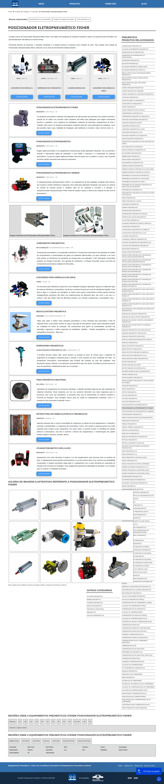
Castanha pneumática (130, 97)
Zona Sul (46, 741)
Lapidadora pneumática (131, 226)
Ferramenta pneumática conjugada (135, 178)
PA (90, 721)
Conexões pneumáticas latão (133, 129)
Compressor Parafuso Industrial (135, 637)
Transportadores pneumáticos (134, 515)
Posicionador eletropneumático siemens (138, 411)
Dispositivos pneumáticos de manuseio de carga (138, 142)
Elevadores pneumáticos (131, 153)
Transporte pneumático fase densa (136, 521)
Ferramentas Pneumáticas (132, 652)
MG (25, 721)
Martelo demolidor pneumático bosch (137, 339)
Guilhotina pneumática (131, 220)
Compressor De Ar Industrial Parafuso (137, 655)
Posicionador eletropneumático (134, 405)
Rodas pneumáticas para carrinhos (135, 464)
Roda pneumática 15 (129, 454)
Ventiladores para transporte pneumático (134, 536)
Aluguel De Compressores (132, 612)
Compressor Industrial (131, 658)
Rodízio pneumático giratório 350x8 (135, 473)
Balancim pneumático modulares (134, 67)
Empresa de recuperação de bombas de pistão (137, 582)
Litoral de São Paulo (84, 741)
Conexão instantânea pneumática (135, 119)
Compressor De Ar (129, 645)
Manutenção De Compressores (134, 696)
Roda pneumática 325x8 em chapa (134, 457)
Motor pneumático (129, 362)
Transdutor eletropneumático (134, 508)
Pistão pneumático (129, 392)
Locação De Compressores (132, 665)
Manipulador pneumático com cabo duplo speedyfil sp (138, 305)
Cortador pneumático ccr (132, 132)
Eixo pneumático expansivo (132, 147)
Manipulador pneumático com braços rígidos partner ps (136, 285)
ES (31, 721)
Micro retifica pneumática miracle (135, 352)
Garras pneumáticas (130, 207)
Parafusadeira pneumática (132, 378)
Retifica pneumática (129, 440)
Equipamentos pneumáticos (132, 163)
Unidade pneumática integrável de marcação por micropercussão (135, 531)
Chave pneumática (129, 107)
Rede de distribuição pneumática (134, 437)
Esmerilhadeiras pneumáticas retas (136, 172)
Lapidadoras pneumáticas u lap (134, 233)
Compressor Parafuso (131, 625)
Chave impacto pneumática (132, 104)
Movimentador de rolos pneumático (40, 19)
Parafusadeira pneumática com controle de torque (138, 381)
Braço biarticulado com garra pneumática (134, 83)
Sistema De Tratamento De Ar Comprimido (138, 684)
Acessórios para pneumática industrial (137, 563)
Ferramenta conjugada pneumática (135, 175)
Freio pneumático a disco (131, 201)
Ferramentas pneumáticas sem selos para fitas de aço (138, 194)
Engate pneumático (94, 606)
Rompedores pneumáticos (132, 476)
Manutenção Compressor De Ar (134, 693)
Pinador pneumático (130, 386)
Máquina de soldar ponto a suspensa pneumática (136, 326)
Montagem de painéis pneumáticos (135, 358)
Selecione (12, 721)
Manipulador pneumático (131, 252)
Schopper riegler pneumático (133, 480)
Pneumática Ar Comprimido (132, 674)
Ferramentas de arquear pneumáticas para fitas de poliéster (137, 186)
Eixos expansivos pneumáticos (134, 150)
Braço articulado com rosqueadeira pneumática (136, 74)
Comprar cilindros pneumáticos (134, 578)
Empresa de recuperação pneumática (136, 550)
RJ (20, 721)
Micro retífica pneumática (132, 349)
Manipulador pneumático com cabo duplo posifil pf (138, 295)
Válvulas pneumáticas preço (133, 599)
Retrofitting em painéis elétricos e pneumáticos (135, 447)
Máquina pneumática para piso (133, 336)
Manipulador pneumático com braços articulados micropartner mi (136, 261)
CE (70, 721)
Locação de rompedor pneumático (135, 245)
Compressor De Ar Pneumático (134, 609)
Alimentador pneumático (131, 46)
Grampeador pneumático (131, 210)
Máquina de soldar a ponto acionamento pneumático (137, 321)
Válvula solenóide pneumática (134, 596)
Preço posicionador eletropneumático (137, 417)
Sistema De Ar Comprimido (132, 680)
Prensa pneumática (129, 424)
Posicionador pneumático (132, 414)
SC (48, 721)
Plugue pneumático (129, 395)
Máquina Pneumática (129, 671)
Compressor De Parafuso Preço (134, 615)
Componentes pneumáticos (132, 113)
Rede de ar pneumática (131, 433)
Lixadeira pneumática (130, 236)
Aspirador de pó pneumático (133, 52)
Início (41, 4)
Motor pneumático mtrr (131, 365)
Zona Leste (56, 741)
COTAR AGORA (22, 97)
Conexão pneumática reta (132, 123)
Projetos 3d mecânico (130, 430)
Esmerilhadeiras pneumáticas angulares (138, 169)
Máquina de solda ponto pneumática (136, 317)
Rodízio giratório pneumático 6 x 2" (135, 467)
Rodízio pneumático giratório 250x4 (135, 470)
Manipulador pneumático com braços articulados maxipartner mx (136, 256)
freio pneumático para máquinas (134, 708)
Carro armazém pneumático (132, 88)
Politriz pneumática (129, 398)
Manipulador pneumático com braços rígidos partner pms (136, 280)
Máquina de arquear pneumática (134, 314)
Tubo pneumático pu (83, 19)
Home (120, 766)
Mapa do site (149, 766)
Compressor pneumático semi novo (135, 116)
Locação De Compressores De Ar (134, 690)
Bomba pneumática (94, 599)
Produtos (74, 4)
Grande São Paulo (68, 741)
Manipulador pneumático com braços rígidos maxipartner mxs (136, 270)
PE (59, 721)
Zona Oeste (36, 741)
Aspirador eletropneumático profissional (133, 56)
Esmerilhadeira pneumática (132, 166)
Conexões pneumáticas (131, 126)
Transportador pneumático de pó (135, 511)
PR (42, 721)
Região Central (14, 741)
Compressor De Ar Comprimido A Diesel (137, 602)
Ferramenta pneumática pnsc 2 (134, 182)
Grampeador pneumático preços (134, 214)
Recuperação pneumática (132, 593)
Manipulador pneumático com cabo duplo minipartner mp (138, 290)
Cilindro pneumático (95, 603)
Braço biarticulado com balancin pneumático (135, 79)
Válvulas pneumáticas (95, 615)
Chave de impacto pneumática (133, 100)
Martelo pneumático (130, 343)
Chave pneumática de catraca (133, 110)
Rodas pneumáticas (129, 460)
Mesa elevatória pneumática (133, 346)
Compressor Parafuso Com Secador (136, 628)
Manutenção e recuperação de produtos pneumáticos (138, 309)
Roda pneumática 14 (129, 451)
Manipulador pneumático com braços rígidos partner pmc (136, 275)
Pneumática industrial (95, 609)
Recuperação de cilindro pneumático (136, 590)
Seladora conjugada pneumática (134, 483)
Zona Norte (25, 741)
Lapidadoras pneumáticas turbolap (136, 230)
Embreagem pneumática (131, 156)
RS (53, 721)
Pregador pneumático (130, 421)
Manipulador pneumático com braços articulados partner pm (136, 266)
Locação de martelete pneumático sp (136, 242)
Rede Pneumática (128, 677)
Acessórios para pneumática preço (135, 547)
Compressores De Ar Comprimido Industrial (134, 641)
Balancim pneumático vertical (133, 70)
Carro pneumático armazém (132, 91)
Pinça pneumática (128, 389)
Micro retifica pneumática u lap (134, 355)
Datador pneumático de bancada (134, 135)
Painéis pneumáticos (130, 374)
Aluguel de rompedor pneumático (64, 19)
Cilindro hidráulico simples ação (135, 569)
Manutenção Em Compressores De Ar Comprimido (136, 700)
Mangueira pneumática (130, 249)
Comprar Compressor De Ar (133, 634)
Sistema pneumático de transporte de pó (138, 495)
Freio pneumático (129, 198)
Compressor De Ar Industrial (133, 649)
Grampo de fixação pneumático (134, 217)
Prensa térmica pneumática (132, 427)
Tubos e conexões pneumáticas (134, 527)
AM (84, 721)
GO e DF (77, 721)
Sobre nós (110, 4)
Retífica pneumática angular (133, 443)
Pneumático (91, 612)
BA (64, 721)
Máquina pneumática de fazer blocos (136, 330)
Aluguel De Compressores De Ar (134, 618)
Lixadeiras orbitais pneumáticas (134, 239)
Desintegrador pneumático (132, 139)
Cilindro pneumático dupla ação (134, 572)
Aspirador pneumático (130, 60)
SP (37, 721)
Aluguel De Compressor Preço (134, 606)
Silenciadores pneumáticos (132, 489)
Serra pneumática (129, 486)
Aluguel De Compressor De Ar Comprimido (138, 687)
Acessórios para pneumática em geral (137, 553)
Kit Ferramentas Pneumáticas (133, 668)
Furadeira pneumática (130, 204)
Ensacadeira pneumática (131, 159)
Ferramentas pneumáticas (132, 190)
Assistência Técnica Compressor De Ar (137, 622)
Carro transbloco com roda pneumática (138, 94)
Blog (144, 4)
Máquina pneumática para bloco (134, 333)
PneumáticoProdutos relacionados (138, 38)
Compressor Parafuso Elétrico (134, 631)
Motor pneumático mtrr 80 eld (134, 368)
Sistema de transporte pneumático (135, 492)
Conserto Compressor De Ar (133, 661)
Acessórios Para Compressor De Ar (136, 704)
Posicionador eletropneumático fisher (137, 408)
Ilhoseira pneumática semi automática (136, 223)
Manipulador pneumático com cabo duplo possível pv (138, 300)
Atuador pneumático (95, 596)
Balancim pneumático (130, 63)
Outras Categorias (99, 590)
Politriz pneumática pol (131, 402)
